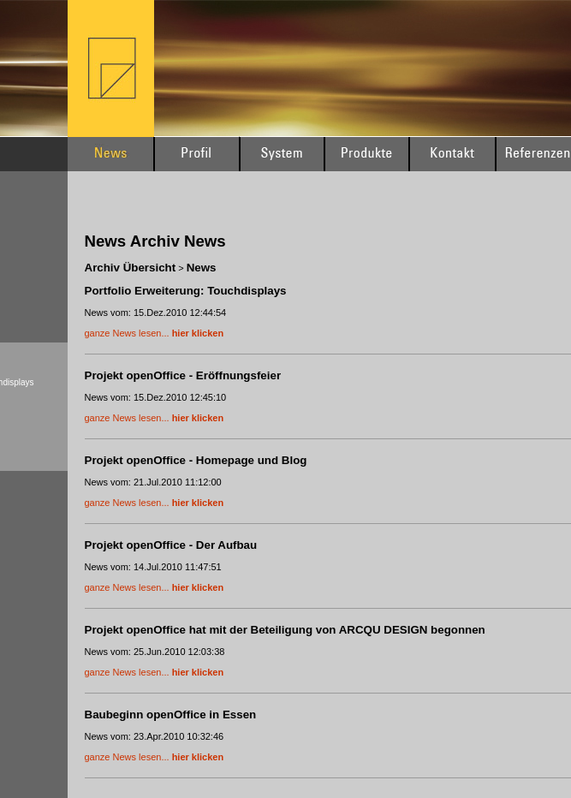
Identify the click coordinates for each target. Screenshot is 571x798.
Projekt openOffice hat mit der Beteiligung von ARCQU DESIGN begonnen (285, 629)
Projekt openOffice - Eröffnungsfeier (183, 375)
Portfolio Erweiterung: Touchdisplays (186, 290)
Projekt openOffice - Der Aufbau (171, 545)
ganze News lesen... (154, 333)
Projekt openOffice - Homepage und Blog (196, 460)
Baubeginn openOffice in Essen (171, 714)
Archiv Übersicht (130, 267)
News (202, 267)
